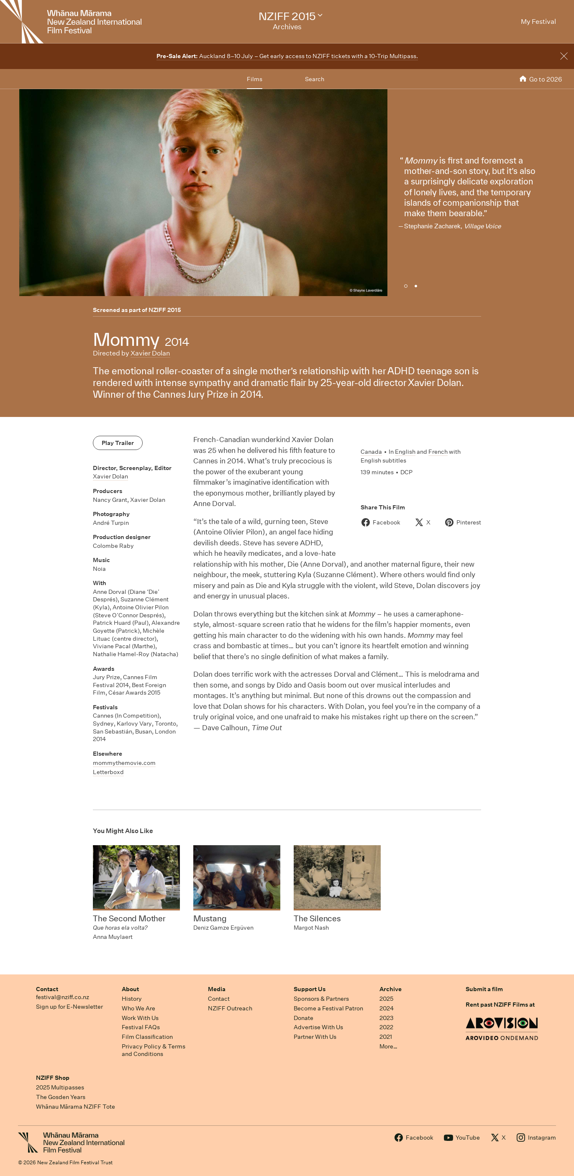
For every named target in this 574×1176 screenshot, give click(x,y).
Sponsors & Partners (321, 998)
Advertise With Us (318, 1027)
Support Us (309, 989)
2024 (386, 1008)
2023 (386, 1018)
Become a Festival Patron (328, 1008)
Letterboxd (108, 772)
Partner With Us (315, 1037)
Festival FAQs (141, 1027)
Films (254, 79)
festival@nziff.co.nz (62, 997)
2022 (386, 1027)
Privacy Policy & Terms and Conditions (153, 1050)
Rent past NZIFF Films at (500, 1004)
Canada (371, 451)
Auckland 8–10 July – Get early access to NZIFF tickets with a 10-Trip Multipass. (287, 56)
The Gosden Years (60, 1097)
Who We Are (138, 1008)
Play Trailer (118, 443)
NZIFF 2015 (165, 310)
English (405, 451)
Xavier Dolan (150, 353)
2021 (385, 1037)
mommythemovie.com (124, 763)
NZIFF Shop (52, 1077)
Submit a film (484, 989)
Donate (303, 1018)
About (130, 989)
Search (314, 79)
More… (388, 1046)
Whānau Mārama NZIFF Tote (75, 1106)
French (438, 451)
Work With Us (140, 1018)
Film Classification (147, 1037)
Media (217, 989)
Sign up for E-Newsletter (69, 1006)
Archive (390, 989)
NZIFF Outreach (230, 1008)
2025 (386, 998)
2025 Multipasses (60, 1087)
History (132, 998)
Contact (47, 989)
